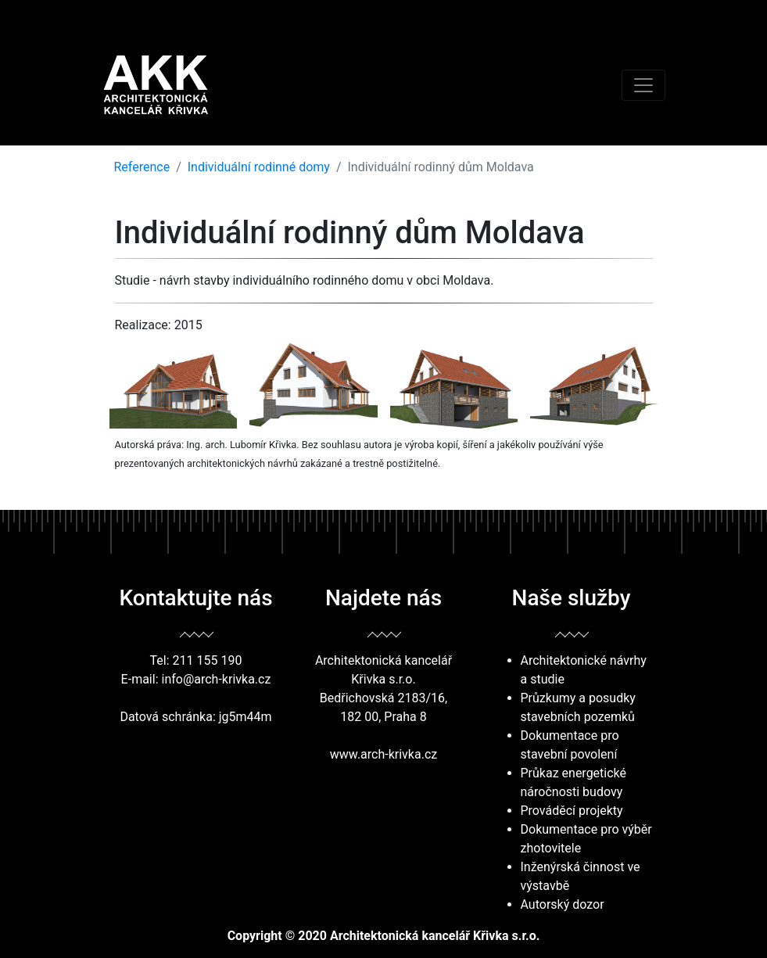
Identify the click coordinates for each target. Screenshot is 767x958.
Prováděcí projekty (572, 810)
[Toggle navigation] (643, 85)
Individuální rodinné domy (259, 167)
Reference (142, 167)
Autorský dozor (562, 904)
